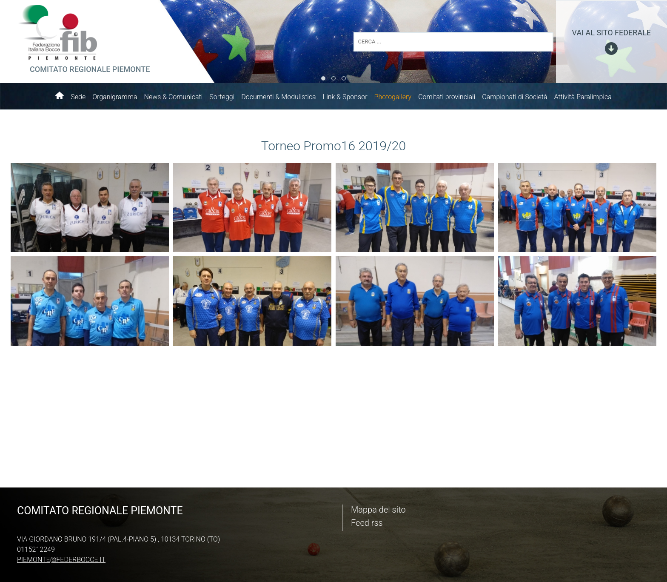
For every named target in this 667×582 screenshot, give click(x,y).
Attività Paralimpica (582, 97)
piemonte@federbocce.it (61, 560)
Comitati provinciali (446, 97)
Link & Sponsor (345, 97)
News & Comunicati (173, 97)
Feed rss (367, 523)
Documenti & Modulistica (278, 97)
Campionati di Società (514, 97)
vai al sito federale (611, 32)
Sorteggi (221, 97)
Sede (78, 97)
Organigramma (114, 97)
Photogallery (393, 97)
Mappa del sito (378, 510)
